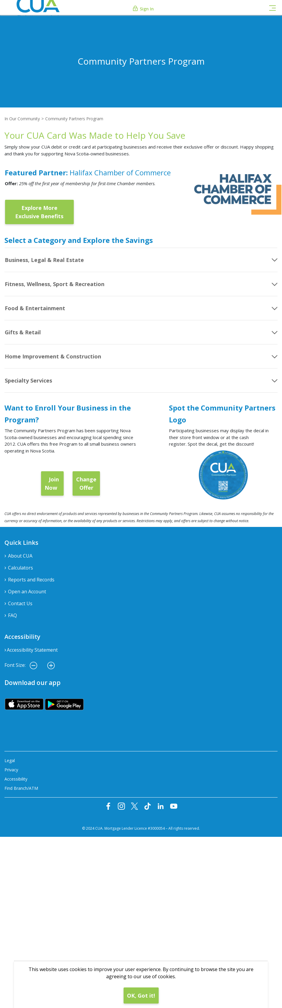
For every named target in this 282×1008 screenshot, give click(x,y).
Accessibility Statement (32, 650)
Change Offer (86, 483)
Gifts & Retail (23, 332)
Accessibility (15, 779)
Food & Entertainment (35, 308)
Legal (9, 760)
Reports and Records (31, 579)
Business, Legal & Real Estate (44, 259)
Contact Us (20, 603)
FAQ (12, 615)
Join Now (52, 483)
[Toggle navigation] (272, 7)
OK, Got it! (141, 995)
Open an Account (27, 591)
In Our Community (22, 118)
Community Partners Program (74, 118)
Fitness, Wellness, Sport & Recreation (54, 284)
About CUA (20, 556)
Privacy (11, 770)
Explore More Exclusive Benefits (39, 212)
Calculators (20, 567)
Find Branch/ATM (21, 788)
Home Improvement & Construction (53, 356)
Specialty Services (28, 380)
